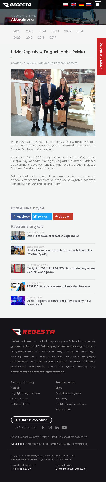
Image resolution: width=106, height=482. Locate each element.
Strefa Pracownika (33, 420)
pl (65, 4)
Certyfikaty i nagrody (68, 393)
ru (88, 4)
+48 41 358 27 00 (21, 469)
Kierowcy (61, 398)
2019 (29, 37)
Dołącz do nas (19, 398)
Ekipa (59, 387)
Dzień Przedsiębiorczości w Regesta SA (53, 236)
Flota (54, 437)
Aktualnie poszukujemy (25, 437)
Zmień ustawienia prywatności (69, 444)
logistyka (72, 63)
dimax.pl (65, 459)
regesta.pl (17, 15)
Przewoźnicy (34, 444)
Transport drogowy (22, 382)
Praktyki (44, 437)
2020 (17, 37)
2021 (80, 31)
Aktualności (22, 19)
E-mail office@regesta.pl (71, 469)
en (73, 4)
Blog (46, 444)
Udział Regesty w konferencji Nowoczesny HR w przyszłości (59, 302)
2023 (55, 31)
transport (59, 63)
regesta (48, 63)
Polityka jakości (20, 404)
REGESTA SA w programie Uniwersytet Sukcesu (58, 286)
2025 (29, 31)
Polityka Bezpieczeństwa (71, 404)
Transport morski (66, 382)
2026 (17, 31)
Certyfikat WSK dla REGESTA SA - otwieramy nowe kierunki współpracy (61, 270)
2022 (67, 31)
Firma (33, 15)
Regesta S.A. (17, 5)
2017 (53, 37)
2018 (41, 37)
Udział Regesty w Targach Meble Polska (48, 51)
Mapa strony (63, 409)
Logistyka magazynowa (25, 393)
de (81, 4)
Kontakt (15, 387)
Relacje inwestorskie (23, 459)
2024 (42, 31)
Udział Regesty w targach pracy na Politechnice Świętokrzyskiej (59, 252)
